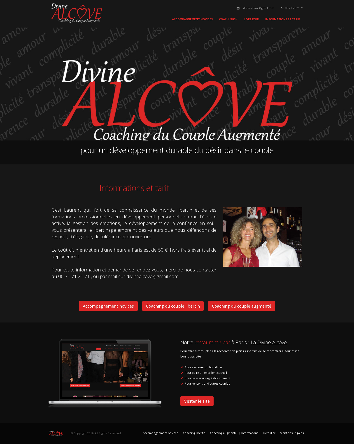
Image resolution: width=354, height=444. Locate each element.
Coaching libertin (194, 433)
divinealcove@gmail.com (258, 8)
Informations (250, 433)
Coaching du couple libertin (173, 306)
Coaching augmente (223, 433)
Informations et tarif (282, 19)
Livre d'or (269, 433)
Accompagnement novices (192, 19)
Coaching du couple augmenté (241, 306)
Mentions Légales (292, 433)
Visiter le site (197, 401)
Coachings (228, 19)
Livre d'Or (251, 19)
